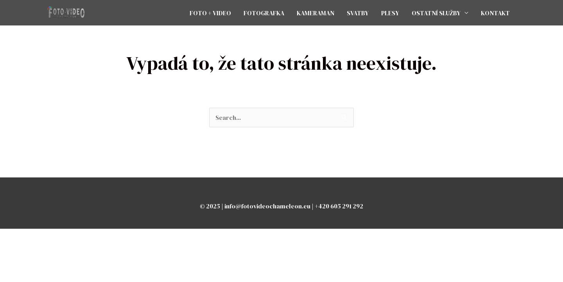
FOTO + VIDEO (210, 13)
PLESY (390, 13)
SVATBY (358, 13)
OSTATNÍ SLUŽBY (436, 13)
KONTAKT (495, 13)
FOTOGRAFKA (264, 13)
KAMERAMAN (315, 13)
